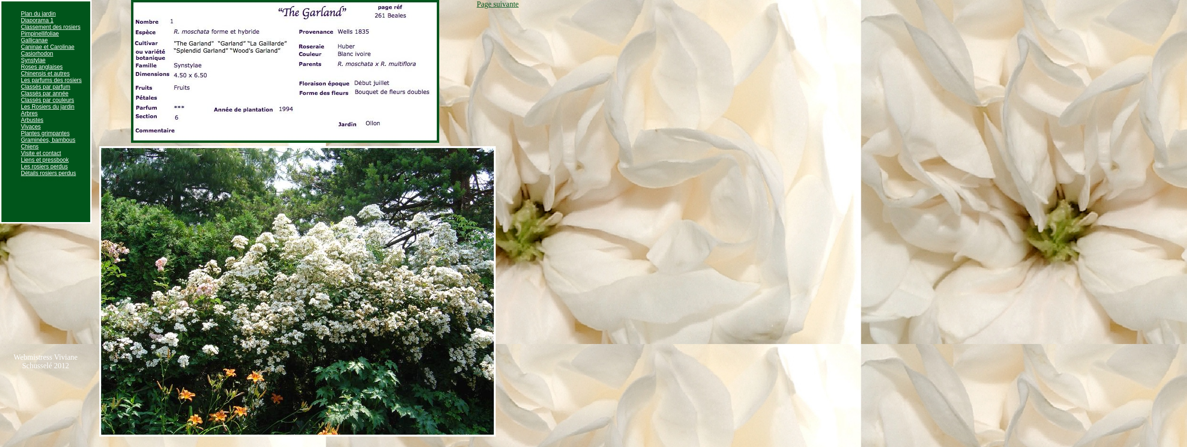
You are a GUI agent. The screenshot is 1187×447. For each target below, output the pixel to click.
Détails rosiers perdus (48, 173)
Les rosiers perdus (44, 166)
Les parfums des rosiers (51, 80)
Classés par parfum (45, 87)
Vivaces (31, 126)
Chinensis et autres (45, 73)
